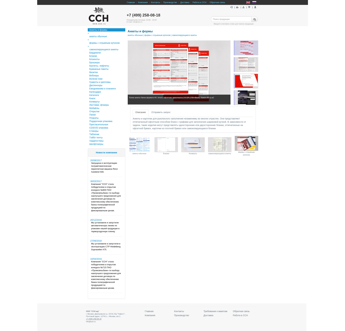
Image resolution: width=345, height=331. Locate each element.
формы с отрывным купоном (104, 43)
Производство (170, 2)
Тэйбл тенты (96, 137)
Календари (95, 92)
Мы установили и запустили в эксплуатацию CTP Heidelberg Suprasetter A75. (106, 246)
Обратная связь (217, 2)
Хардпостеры (96, 140)
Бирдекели (95, 52)
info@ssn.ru (91, 322)
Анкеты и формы (98, 30)
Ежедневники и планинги (102, 88)
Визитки (93, 72)
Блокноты (94, 59)
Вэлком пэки (96, 78)
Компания (143, 2)
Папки (92, 114)
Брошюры (94, 62)
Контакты (155, 2)
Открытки (94, 111)
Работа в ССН (199, 2)
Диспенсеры (95, 85)
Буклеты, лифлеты (99, 65)
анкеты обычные (135, 35)
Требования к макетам (215, 311)
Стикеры (94, 131)
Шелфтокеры (96, 144)
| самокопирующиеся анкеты (183, 35)
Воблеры (94, 75)
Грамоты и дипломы (100, 82)
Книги (92, 98)
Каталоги (94, 95)
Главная (131, 2)
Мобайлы (94, 108)
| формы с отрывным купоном (156, 35)
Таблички (94, 134)
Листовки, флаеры (99, 105)
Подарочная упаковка (100, 121)
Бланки (93, 56)
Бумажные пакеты (98, 69)
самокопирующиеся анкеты (103, 49)
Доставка (184, 2)
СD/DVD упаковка (98, 127)
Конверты (94, 101)
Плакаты (94, 118)
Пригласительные (98, 124)
